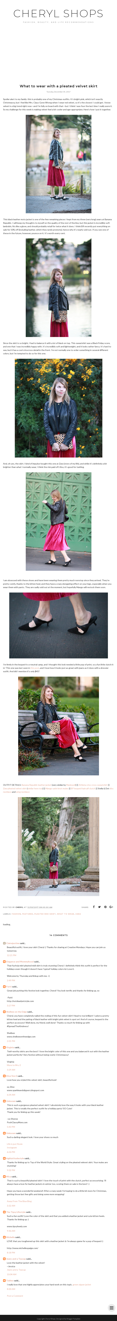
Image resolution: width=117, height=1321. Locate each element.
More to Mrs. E (14, 1065)
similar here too (35, 788)
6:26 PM (11, 1152)
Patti (9, 986)
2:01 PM (11, 1041)
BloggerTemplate (73, 1319)
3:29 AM (11, 1069)
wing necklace (23, 792)
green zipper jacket (82, 1284)
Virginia (10, 1047)
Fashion (16, 914)
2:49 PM (11, 980)
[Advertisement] (58, 58)
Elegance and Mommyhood (20, 961)
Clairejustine (12, 943)
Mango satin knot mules (56, 788)
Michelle (10, 1237)
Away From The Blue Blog (19, 1201)
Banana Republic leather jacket (36, 785)
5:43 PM (11, 1126)
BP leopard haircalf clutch (83, 788)
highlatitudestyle (15, 1158)
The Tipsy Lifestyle (15, 1212)
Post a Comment (15, 1295)
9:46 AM (11, 1230)
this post (35, 668)
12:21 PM (11, 955)
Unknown (11, 1101)
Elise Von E (11, 1076)
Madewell (71, 785)
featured (27, 914)
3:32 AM (11, 1205)
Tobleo (9, 1280)
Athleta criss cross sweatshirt (93, 785)
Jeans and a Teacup (16, 1258)
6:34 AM (11, 1094)
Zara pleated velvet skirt (15, 788)
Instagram (12, 1147)
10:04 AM (11, 1274)
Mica (8, 1176)
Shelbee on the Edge (16, 1011)
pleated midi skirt (45, 914)
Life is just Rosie (15, 1144)
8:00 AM (11, 1289)
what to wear (65, 914)
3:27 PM (11, 1005)
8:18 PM (11, 1252)
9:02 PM (11, 1170)
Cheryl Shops (58, 13)
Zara (78, 914)
